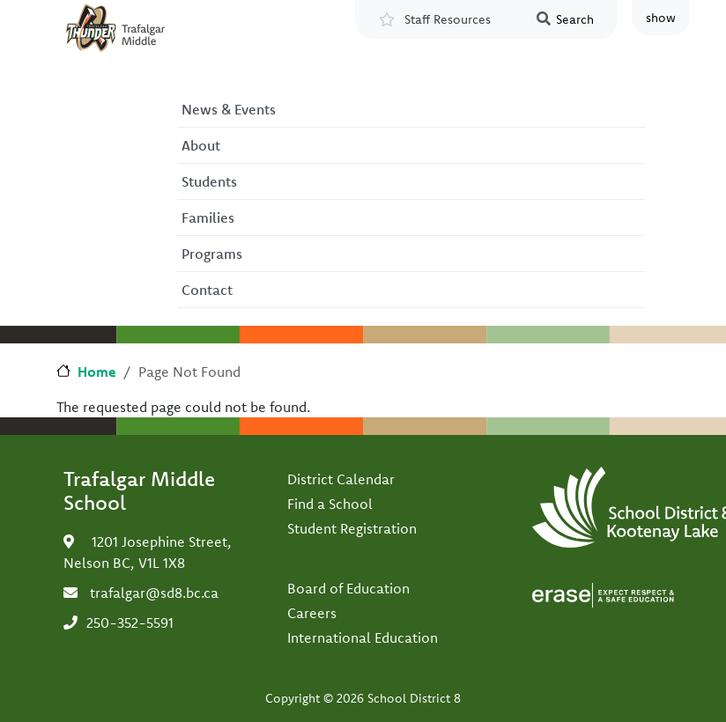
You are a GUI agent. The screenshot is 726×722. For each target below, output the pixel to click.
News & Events (229, 109)
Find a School (330, 503)
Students (209, 181)
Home (97, 371)
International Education (362, 637)
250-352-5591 (130, 622)
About (201, 145)
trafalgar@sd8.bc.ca (154, 592)
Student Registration (352, 528)
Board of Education (348, 588)
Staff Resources (447, 19)
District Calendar (341, 479)
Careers (312, 613)
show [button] (661, 18)
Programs (212, 253)
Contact (207, 289)
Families (208, 217)
